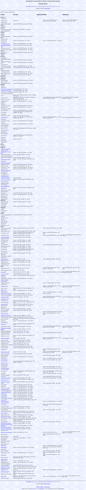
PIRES (2, 266)
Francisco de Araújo (5, 237)
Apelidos (41, 486)
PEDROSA (3, 53)
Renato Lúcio (3, 476)
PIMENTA (3, 147)
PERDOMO (3, 78)
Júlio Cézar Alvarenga (5, 381)
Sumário (37, 486)
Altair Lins (3, 272)
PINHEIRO (3, 207)
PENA (2, 68)
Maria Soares (3, 447)
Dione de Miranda (4, 313)
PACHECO (3, 17)
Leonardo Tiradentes (5, 389)
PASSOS (2, 35)
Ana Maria (3, 275)
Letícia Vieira (3, 393)
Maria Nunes (3, 445)
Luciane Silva (3, 399)
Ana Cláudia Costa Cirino (6, 90)
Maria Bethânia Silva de (5, 45)
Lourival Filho (4, 396)
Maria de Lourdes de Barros (6, 432)
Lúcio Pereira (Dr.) (4, 401)
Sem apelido (28, 6)
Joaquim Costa (4, 363)
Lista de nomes (47, 486)
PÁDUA (2, 25)
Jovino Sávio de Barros (5, 378)
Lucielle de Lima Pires (5, 179)
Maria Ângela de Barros (5, 416)
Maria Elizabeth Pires (5, 186)
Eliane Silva (3, 324)
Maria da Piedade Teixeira (6, 427)
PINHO (2, 213)
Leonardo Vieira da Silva (6, 392)
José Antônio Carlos (5, 368)
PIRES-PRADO (47, 8)
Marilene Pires (4, 188)
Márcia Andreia (4, 413)
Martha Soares (4, 459)
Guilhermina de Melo (5, 351)
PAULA (2, 37)
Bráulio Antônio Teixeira (5, 293)
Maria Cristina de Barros (5, 423)
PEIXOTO (3, 56)
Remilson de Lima (4, 471)
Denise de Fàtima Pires (5, 159)
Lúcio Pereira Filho (4, 402)
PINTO (2, 226)
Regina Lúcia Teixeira (5, 468)
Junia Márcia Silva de (5, 43)
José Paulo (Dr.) (4, 117)
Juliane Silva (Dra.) (4, 379)
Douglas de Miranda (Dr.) (6, 315)
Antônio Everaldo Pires (5, 149)
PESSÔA (2, 144)
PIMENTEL (3, 200)
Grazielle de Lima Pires (5, 170)
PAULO (2, 51)
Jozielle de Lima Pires (5, 177)
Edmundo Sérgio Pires (5, 162)
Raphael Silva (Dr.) (4, 466)
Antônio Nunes (4, 286)
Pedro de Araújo (4, 259)
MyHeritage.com (42, 488)
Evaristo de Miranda (5, 338)
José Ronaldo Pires (4, 176)
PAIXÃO (2, 28)
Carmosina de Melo (4, 298)
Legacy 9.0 (34, 488)
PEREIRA (3, 84)
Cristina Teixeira (4, 304)
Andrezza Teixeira (4, 280)
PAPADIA (3, 32)
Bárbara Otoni (3, 290)
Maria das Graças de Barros (6, 428)
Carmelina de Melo (4, 297)
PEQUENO (3, 76)
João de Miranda (4, 359)
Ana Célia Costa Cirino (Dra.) (6, 89)
